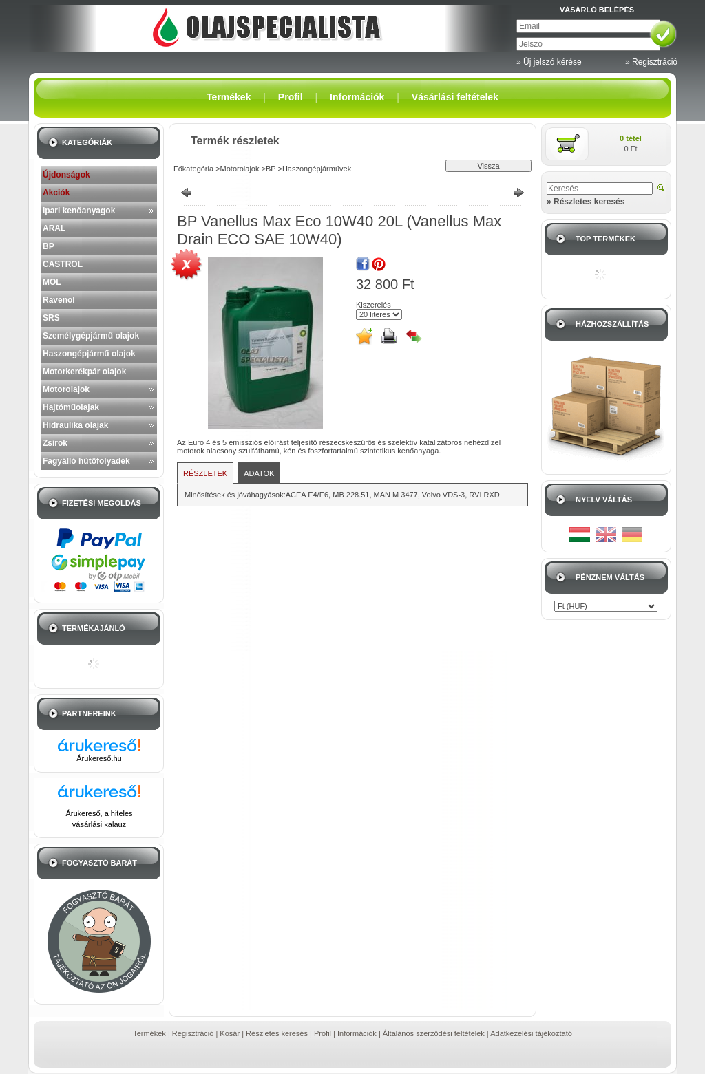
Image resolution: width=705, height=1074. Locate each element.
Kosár (230, 1033)
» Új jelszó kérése (549, 62)
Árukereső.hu (98, 758)
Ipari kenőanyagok (79, 210)
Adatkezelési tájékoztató (531, 1033)
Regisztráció (193, 1033)
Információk (357, 1033)
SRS (51, 318)
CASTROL (63, 264)
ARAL (54, 228)
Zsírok (55, 443)
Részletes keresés (277, 1033)
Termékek (149, 1033)
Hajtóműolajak (71, 407)
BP (48, 246)
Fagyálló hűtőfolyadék (86, 461)
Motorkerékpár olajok (84, 371)
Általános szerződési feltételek (434, 1033)
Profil (322, 1033)
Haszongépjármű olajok (89, 353)
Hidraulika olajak (75, 425)
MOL (52, 282)
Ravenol (59, 300)
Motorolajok (66, 389)
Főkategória (193, 168)
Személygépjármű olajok (91, 336)
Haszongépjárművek (316, 168)
